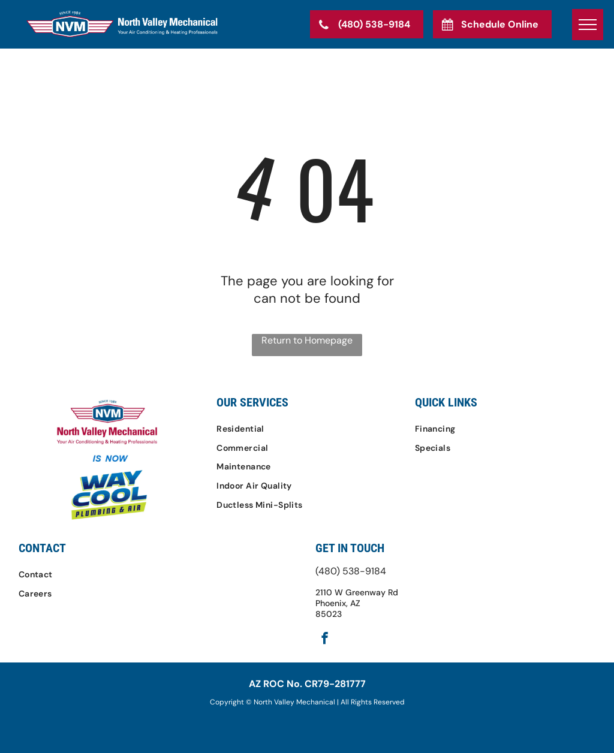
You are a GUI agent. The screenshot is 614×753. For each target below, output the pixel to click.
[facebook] (324, 639)
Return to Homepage (307, 340)
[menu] (587, 24)
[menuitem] (307, 428)
